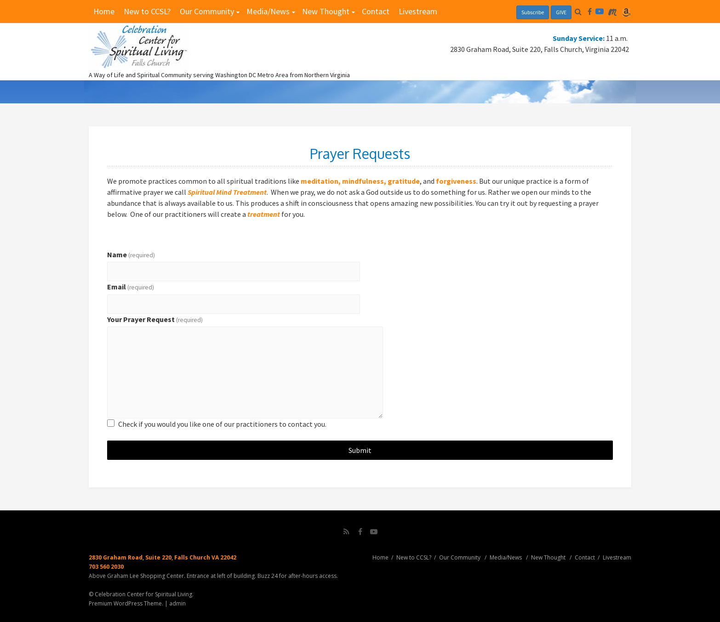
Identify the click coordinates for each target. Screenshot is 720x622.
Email (130, 286)
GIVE (561, 12)
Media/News (268, 11)
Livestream (418, 11)
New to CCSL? (147, 11)
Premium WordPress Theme (125, 603)
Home (103, 11)
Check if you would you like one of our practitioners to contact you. (222, 424)
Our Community (207, 11)
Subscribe (532, 12)
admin (177, 603)
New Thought (325, 11)
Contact (375, 11)
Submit (360, 450)
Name (131, 254)
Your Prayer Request (155, 319)
